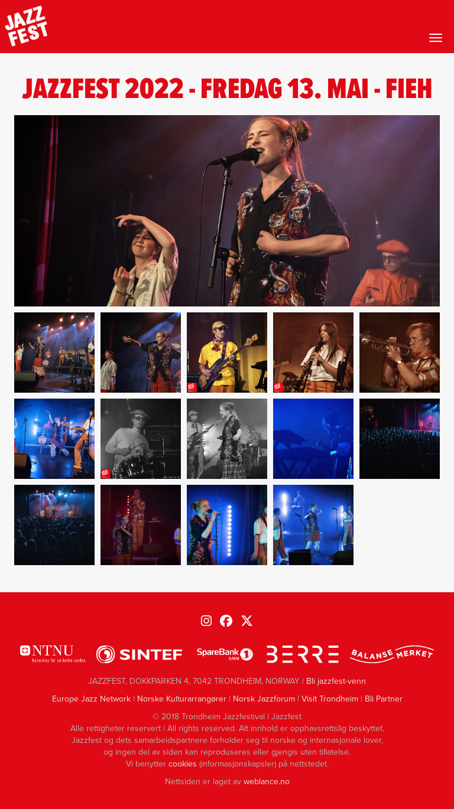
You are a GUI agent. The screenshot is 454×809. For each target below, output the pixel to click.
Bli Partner (384, 699)
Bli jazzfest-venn (336, 681)
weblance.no (267, 782)
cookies (182, 764)
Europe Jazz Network (91, 699)
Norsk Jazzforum (264, 699)
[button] (54, 352)
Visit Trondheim (329, 699)
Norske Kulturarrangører (181, 699)
